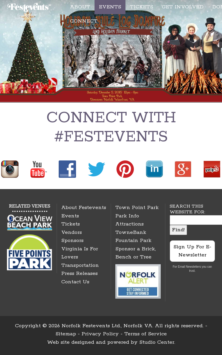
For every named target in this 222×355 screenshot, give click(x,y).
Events (70, 216)
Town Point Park (137, 207)
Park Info (127, 216)
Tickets (70, 224)
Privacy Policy (100, 334)
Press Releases (79, 273)
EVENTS (110, 7)
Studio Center (156, 342)
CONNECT (83, 21)
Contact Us (75, 282)
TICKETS (141, 7)
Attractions (129, 224)
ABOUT (80, 7)
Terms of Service (145, 334)
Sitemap (66, 334)
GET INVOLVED (183, 7)
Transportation (80, 265)
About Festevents (83, 207)
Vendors (71, 232)
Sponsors (72, 240)
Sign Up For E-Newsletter (192, 251)
